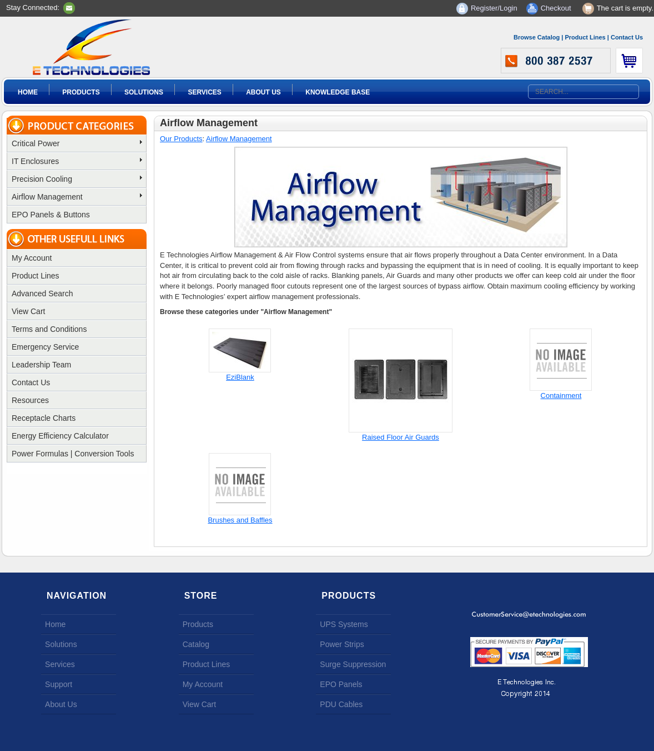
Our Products (181, 139)
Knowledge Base (337, 92)
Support (58, 684)
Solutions (143, 92)
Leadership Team (41, 364)
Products (80, 92)
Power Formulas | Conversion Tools (73, 453)
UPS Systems (344, 624)
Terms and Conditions (49, 329)
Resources (30, 400)
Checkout (556, 8)
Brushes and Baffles (240, 520)
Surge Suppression (353, 664)
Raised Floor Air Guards (400, 437)
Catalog (196, 644)
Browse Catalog (537, 37)
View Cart (28, 311)
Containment (561, 395)
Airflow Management (77, 196)
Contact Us (627, 37)
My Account (32, 257)
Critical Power (77, 143)
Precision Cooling (77, 179)
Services (204, 92)
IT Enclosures (77, 161)
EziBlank (240, 377)
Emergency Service (45, 346)
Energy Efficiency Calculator (60, 435)
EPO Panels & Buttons (51, 214)
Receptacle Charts (44, 418)
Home (28, 92)
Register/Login (494, 8)
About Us (263, 92)
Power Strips (342, 644)
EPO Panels (341, 684)
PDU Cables (341, 704)
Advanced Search (42, 293)
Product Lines (585, 37)
